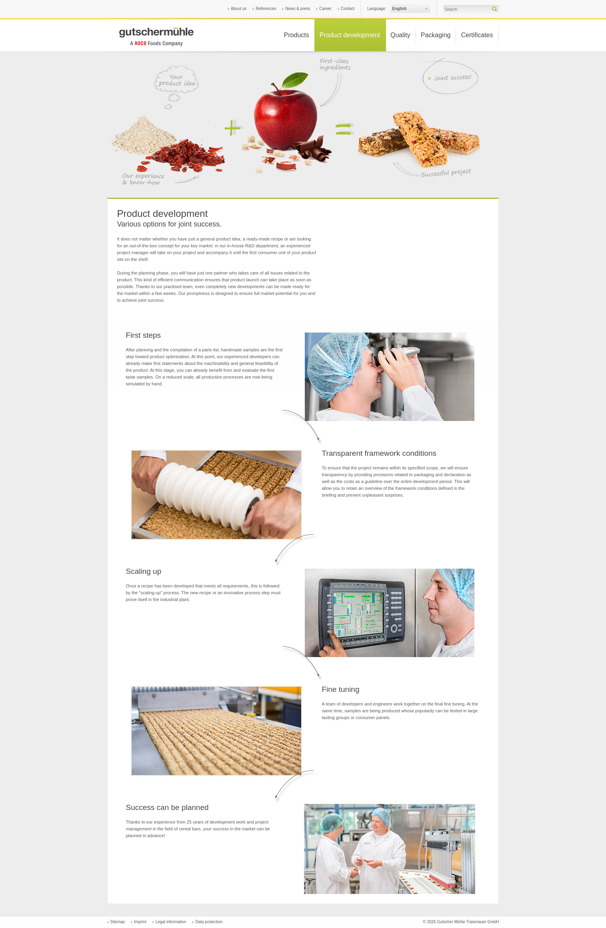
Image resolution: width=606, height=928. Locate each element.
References (266, 8)
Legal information (171, 922)
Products (296, 35)
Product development (350, 35)
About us (238, 8)
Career (325, 8)
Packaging (436, 35)
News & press (297, 8)
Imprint (140, 922)
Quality (400, 35)
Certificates (477, 35)
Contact (347, 8)
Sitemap (117, 922)
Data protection (208, 922)
